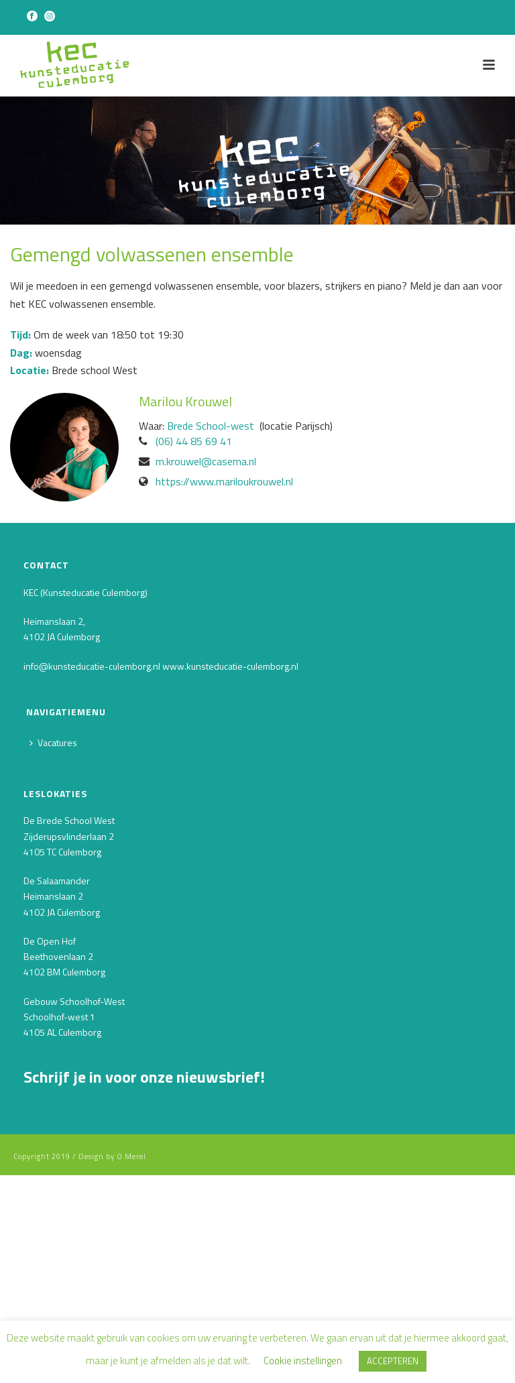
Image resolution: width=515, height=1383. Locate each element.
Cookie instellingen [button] (303, 1360)
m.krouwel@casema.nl (206, 461)
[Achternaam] (124, 1238)
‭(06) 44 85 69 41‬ (194, 441)
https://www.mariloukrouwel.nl (224, 481)
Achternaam (53, 1216)
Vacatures (53, 742)
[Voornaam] (124, 1191)
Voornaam (48, 1170)
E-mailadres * (56, 1124)
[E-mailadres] (124, 1145)
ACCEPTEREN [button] (392, 1361)
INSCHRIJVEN (124, 1274)
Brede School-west (210, 426)
